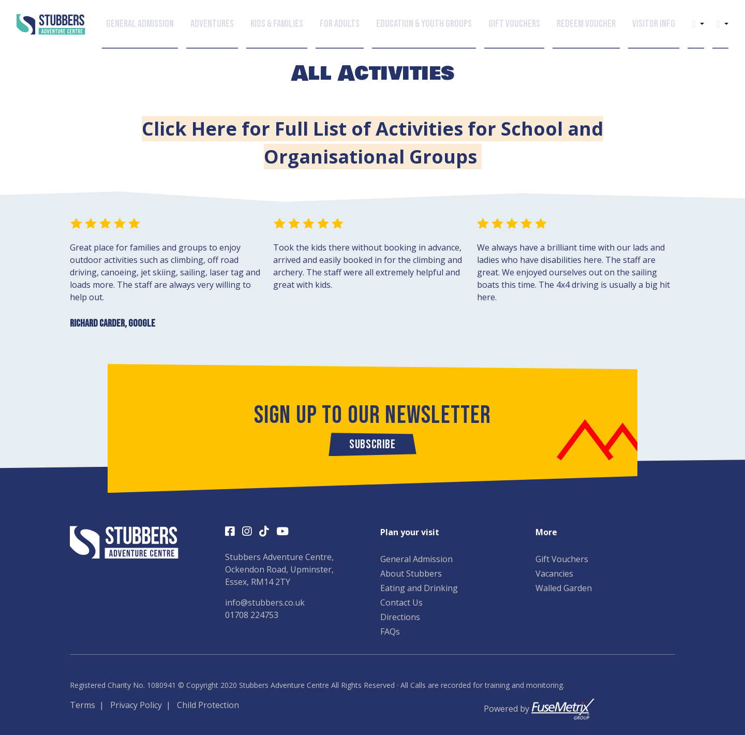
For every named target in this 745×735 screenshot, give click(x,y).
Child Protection (208, 705)
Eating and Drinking (419, 588)
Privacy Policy (136, 705)
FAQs (390, 631)
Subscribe (372, 444)
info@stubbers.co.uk (265, 602)
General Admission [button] (140, 23)
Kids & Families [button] (276, 23)
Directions (400, 617)
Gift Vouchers (514, 23)
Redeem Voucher (586, 23)
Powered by (539, 708)
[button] (693, 23)
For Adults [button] (340, 23)
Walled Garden (563, 588)
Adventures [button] (212, 23)
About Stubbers (411, 573)
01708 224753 (251, 615)
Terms (82, 705)
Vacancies (554, 573)
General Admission (416, 559)
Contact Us (401, 602)
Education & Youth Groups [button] (424, 23)
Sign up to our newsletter (372, 415)
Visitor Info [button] (653, 23)
